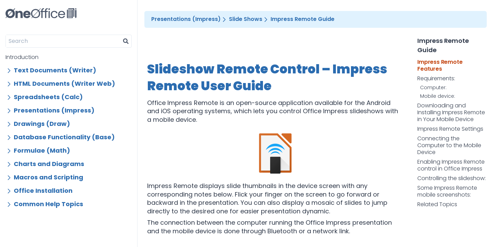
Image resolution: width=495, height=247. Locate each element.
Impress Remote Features (439, 65)
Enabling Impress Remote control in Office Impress (451, 165)
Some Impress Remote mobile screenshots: (447, 191)
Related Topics (437, 204)
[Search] (63, 41)
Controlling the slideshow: (451, 178)
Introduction (22, 57)
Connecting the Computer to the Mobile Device (449, 145)
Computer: (433, 88)
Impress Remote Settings (450, 129)
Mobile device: (437, 96)
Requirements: (436, 78)
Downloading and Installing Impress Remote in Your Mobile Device (451, 112)
